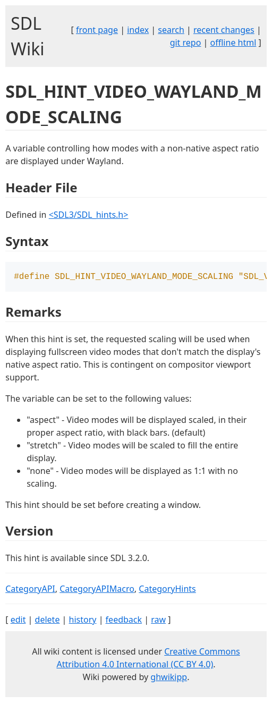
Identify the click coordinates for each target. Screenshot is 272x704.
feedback (124, 620)
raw (158, 620)
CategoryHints (167, 590)
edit (18, 620)
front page (97, 30)
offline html (233, 42)
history (83, 620)
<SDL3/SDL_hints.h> (89, 214)
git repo (185, 42)
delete (47, 620)
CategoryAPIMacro (97, 590)
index (138, 30)
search (171, 30)
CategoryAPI (30, 590)
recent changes (223, 30)
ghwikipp (168, 678)
